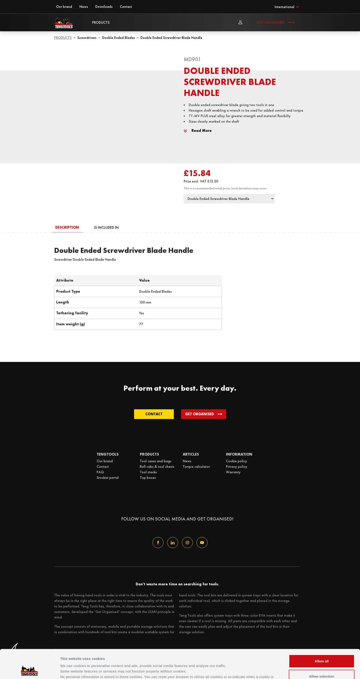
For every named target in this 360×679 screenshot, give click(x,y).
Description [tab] (67, 227)
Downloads (103, 6)
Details (236, 670)
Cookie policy (236, 461)
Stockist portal (108, 477)
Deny (322, 664)
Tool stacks (148, 472)
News (83, 6)
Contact (126, 6)
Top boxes (148, 477)
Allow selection (321, 649)
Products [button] (101, 22)
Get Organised (270, 22)
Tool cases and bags (155, 461)
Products (63, 37)
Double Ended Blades (118, 37)
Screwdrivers (86, 37)
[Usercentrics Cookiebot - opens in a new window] (30, 670)
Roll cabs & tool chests (157, 466)
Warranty (233, 472)
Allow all (322, 634)
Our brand (64, 6)
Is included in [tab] (106, 227)
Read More (198, 130)
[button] (286, 7)
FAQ (100, 472)
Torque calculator (196, 466)
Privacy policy (236, 466)
